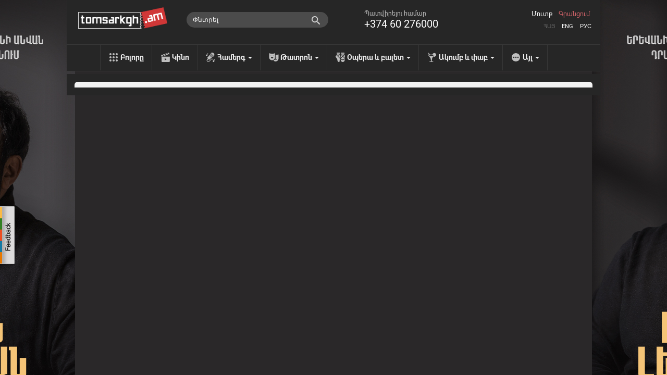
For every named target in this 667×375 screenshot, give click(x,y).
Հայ (549, 26)
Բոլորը (132, 57)
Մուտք (542, 14)
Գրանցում (574, 14)
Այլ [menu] (531, 57)
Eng (567, 26)
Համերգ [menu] (234, 57)
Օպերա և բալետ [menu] (379, 57)
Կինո (180, 57)
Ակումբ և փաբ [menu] (467, 57)
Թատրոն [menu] (299, 57)
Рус (585, 26)
